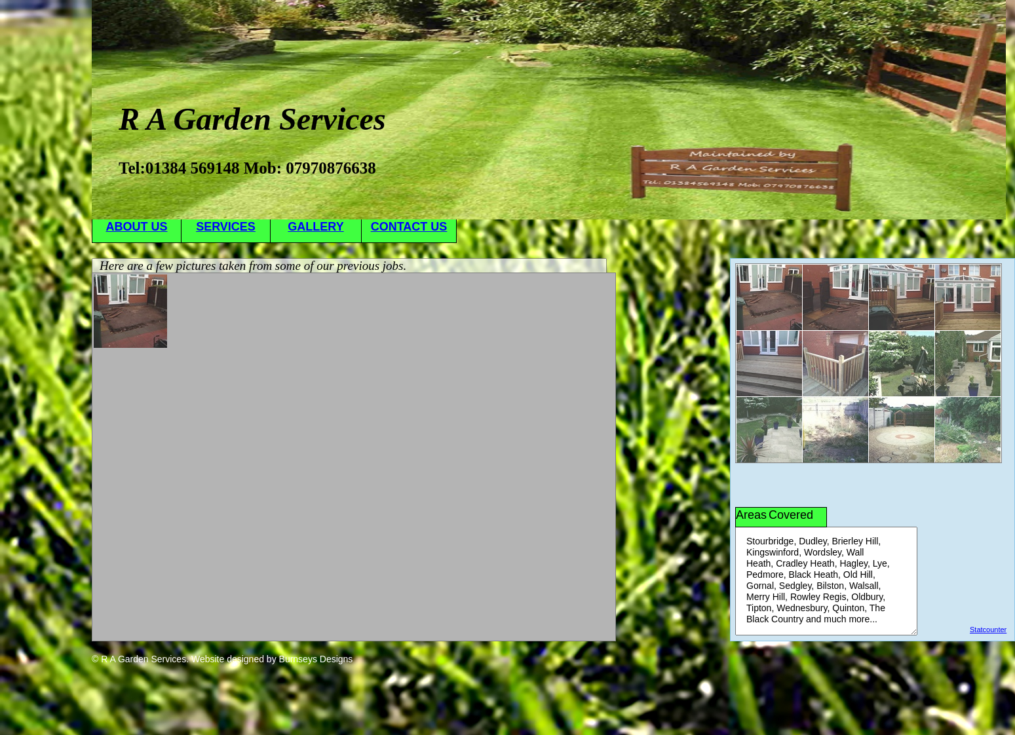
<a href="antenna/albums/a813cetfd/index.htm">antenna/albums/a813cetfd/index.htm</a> (353, 457)
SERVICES (226, 226)
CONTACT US (409, 226)
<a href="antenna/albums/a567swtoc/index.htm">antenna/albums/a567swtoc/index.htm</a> (868, 363)
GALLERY (315, 226)
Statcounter (988, 629)
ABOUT (136, 226)
